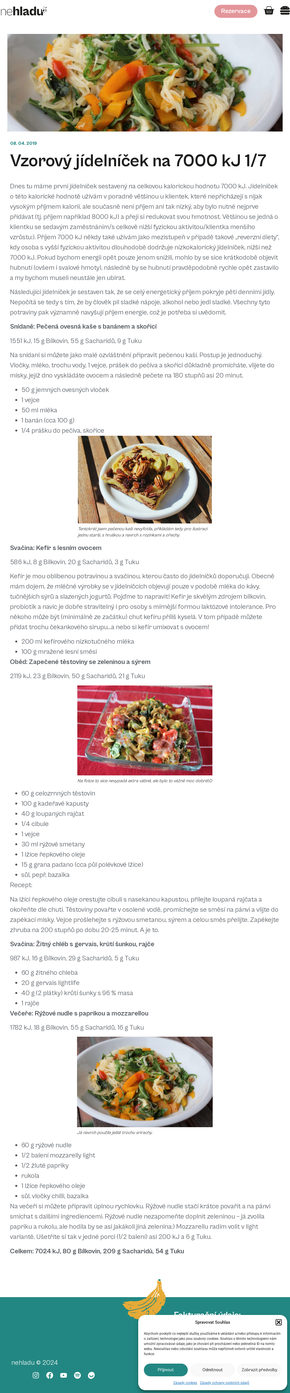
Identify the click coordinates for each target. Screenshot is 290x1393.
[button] (279, 1322)
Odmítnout (212, 1370)
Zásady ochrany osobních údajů (224, 1383)
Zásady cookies (185, 1383)
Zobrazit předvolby (259, 1370)
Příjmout (166, 1370)
